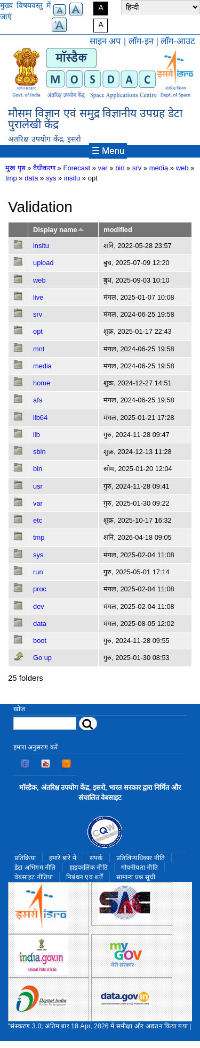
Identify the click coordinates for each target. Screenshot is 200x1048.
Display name (58, 230)
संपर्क (96, 858)
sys (51, 178)
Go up (42, 658)
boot (39, 641)
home (41, 383)
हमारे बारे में (62, 858)
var (103, 168)
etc (37, 520)
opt (38, 331)
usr (38, 486)
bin (119, 168)
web (182, 168)
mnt (38, 349)
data (31, 178)
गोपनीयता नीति (139, 867)
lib (36, 435)
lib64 (40, 418)
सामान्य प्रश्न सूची (136, 877)
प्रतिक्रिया (25, 858)
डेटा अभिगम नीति (35, 867)
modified (117, 230)
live (38, 297)
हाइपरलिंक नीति (88, 867)
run (38, 572)
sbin (39, 452)
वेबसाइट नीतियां (33, 877)
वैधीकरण (44, 168)
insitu (72, 178)
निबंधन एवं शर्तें (84, 877)
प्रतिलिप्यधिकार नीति (140, 858)
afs (37, 400)
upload (43, 263)
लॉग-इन (141, 41)
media (158, 168)
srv (136, 168)
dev (38, 606)
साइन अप (106, 41)
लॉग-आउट (178, 41)
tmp (11, 178)
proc (39, 589)
